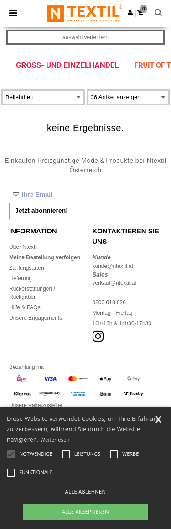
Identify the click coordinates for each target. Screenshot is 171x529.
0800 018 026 (109, 302)
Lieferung (20, 278)
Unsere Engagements (35, 318)
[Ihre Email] (85, 194)
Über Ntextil (23, 247)
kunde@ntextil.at (113, 266)
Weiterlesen (55, 439)
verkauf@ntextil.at (114, 283)
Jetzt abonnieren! (41, 210)
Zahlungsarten (26, 268)
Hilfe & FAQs (25, 307)
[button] (130, 12)
